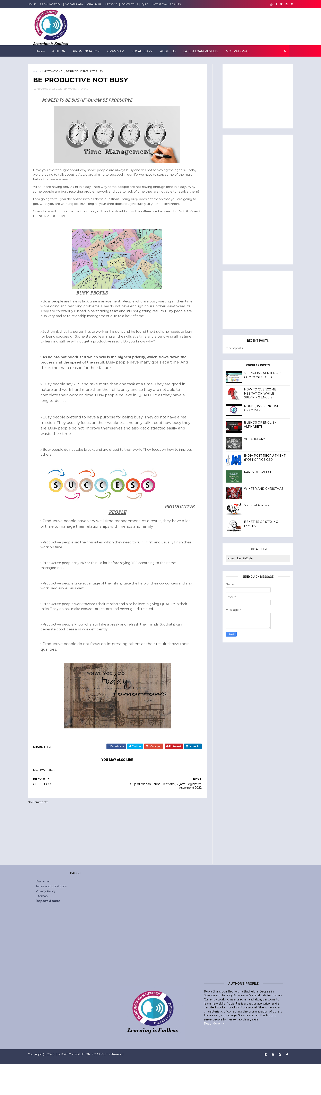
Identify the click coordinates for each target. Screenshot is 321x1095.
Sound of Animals (248, 505)
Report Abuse (48, 932)
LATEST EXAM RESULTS (174, 4)
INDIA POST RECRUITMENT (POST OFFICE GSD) (257, 457)
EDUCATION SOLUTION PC (83, 1085)
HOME (40, 4)
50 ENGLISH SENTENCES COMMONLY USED (255, 374)
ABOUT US (167, 51)
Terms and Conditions (51, 917)
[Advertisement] (234, 198)
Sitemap (42, 927)
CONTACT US (137, 4)
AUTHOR (58, 51)
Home (39, 51)
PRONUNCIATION (58, 4)
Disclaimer (43, 912)
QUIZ (152, 4)
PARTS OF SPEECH (250, 472)
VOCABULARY (82, 4)
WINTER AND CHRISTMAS (256, 488)
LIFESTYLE (119, 4)
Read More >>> (215, 1054)
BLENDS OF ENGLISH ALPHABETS (252, 424)
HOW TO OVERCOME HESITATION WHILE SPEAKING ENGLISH (252, 393)
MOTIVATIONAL (237, 51)
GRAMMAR (102, 4)
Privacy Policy (45, 922)
